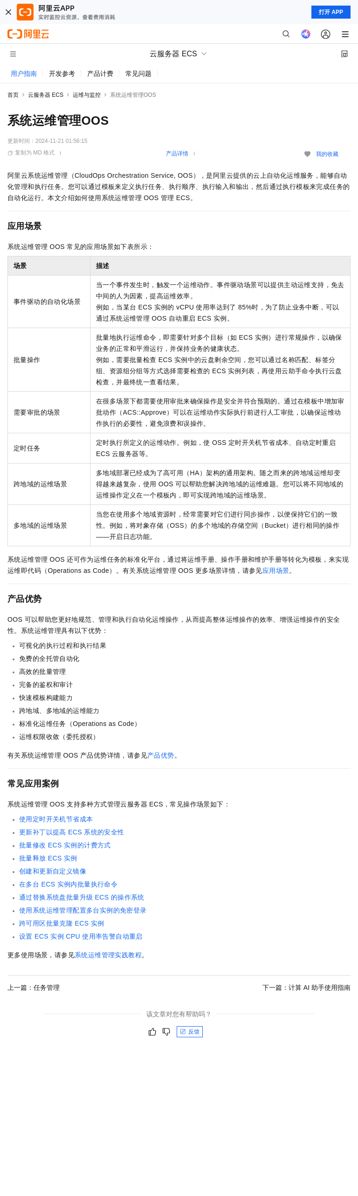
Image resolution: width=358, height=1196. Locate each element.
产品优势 (160, 755)
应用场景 (275, 570)
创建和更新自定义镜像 (52, 871)
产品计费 (100, 73)
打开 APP (331, 12)
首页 (13, 95)
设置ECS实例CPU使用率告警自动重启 (81, 936)
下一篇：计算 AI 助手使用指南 (306, 987)
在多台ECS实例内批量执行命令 (68, 884)
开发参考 (62, 73)
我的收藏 (327, 154)
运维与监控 (87, 95)
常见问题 (138, 73)
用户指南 (24, 73)
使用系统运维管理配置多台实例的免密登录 (83, 910)
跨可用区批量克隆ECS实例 (61, 923)
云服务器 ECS (45, 95)
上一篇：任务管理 (33, 987)
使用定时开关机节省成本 (56, 819)
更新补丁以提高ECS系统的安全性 (71, 832)
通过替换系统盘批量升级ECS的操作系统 (82, 897)
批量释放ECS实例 (48, 858)
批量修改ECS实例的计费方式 (65, 845)
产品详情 (177, 153)
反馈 (190, 1031)
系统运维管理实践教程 (108, 955)
